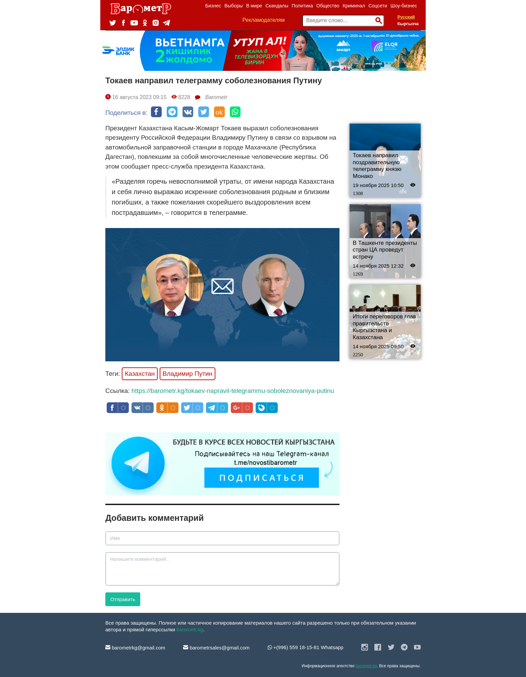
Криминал (354, 5)
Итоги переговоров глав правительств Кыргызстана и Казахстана (384, 327)
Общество (327, 5)
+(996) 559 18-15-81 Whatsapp (306, 647)
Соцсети (377, 5)
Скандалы (276, 5)
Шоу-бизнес (403, 5)
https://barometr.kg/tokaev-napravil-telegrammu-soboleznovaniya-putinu (233, 390)
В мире (254, 5)
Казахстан (140, 373)
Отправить (122, 599)
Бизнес (213, 5)
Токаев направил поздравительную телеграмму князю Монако (377, 165)
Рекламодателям (264, 20)
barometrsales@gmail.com (216, 647)
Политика (302, 5)
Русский (406, 16)
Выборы (233, 5)
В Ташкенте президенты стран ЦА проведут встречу (385, 250)
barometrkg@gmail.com (135, 647)
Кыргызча (408, 23)
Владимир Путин (188, 373)
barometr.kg (189, 629)
